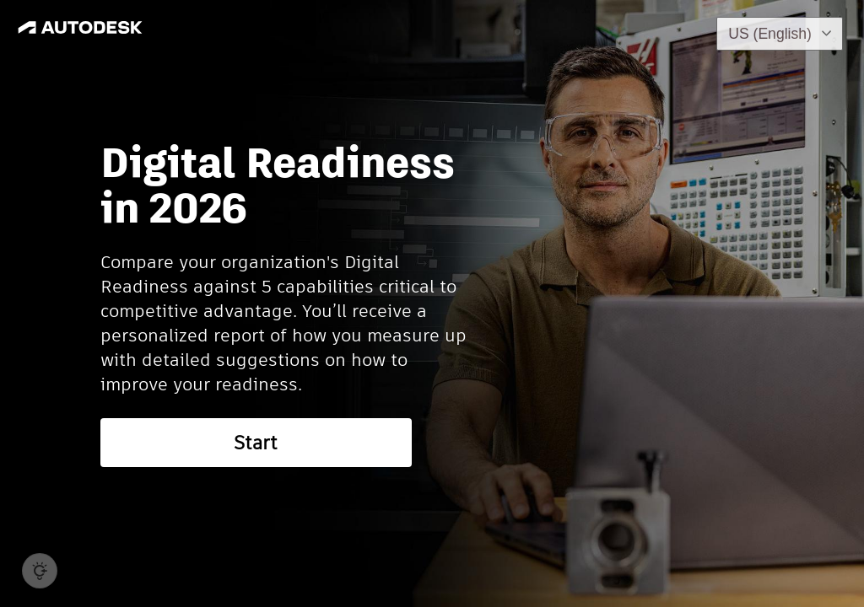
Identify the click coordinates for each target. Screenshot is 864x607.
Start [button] (256, 442)
